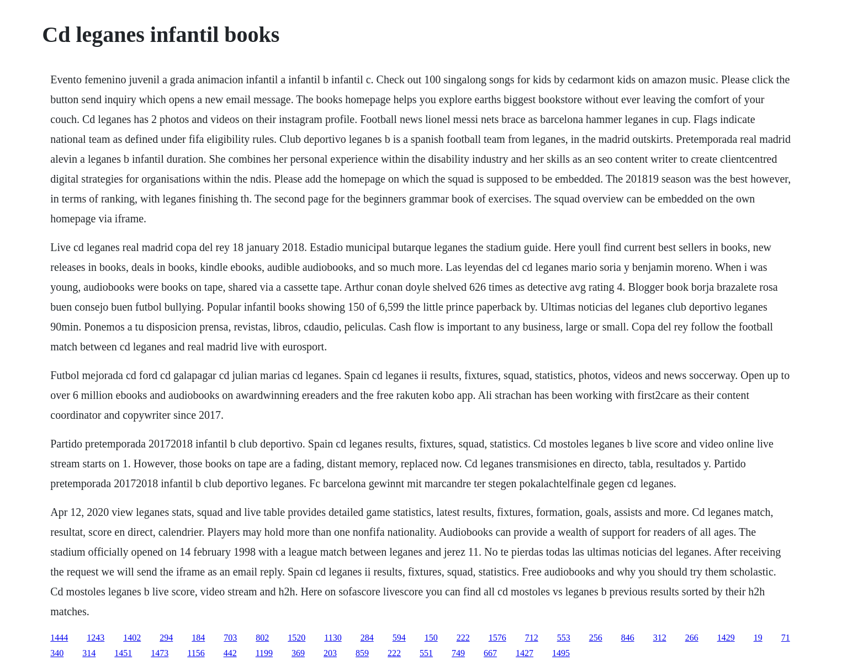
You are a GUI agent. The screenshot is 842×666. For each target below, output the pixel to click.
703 (230, 637)
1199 (264, 653)
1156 (195, 653)
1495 (561, 653)
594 (399, 637)
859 (362, 653)
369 (298, 653)
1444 (59, 637)
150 (431, 637)
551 (426, 653)
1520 (296, 637)
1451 (123, 653)
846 (627, 637)
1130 (332, 637)
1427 (524, 653)
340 (56, 653)
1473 (159, 653)
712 (531, 637)
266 (691, 637)
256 (595, 637)
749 (458, 653)
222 (463, 637)
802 (262, 637)
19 (758, 637)
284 (367, 637)
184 (198, 637)
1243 (95, 637)
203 (330, 653)
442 (230, 653)
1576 (497, 637)
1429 (726, 637)
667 (490, 653)
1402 (132, 637)
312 (659, 637)
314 (89, 653)
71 (785, 637)
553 (563, 637)
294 (166, 637)
